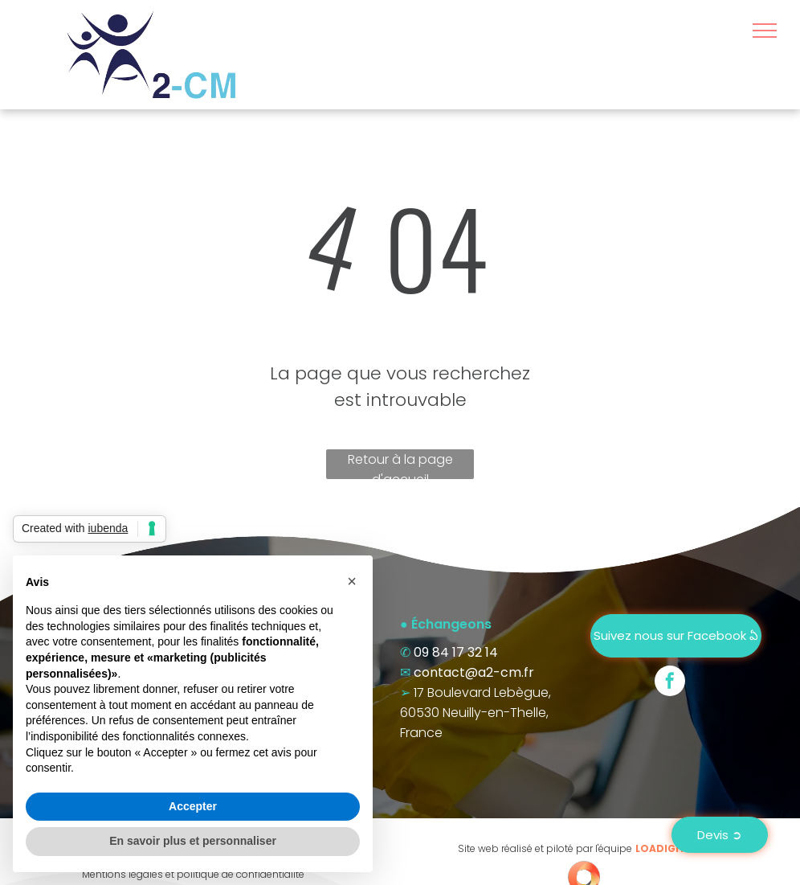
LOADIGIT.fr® (669, 848)
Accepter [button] (193, 806)
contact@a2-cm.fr (474, 672)
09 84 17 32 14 (456, 652)
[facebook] (670, 683)
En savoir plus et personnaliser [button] (192, 840)
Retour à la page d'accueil (400, 464)
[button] (352, 581)
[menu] (765, 30)
